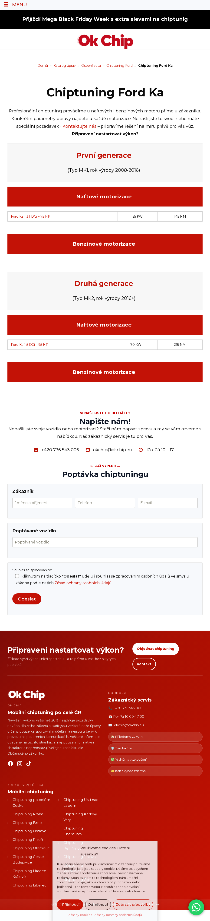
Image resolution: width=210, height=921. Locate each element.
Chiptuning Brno (27, 822)
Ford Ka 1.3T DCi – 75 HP (30, 216)
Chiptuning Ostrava (29, 831)
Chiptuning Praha (28, 814)
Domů (42, 66)
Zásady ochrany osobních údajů (118, 915)
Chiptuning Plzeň (28, 839)
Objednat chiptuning (155, 649)
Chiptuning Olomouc (31, 848)
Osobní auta (91, 66)
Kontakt (144, 664)
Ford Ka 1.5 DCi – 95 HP (29, 345)
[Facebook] (10, 764)
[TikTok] (29, 764)
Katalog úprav (64, 66)
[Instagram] (20, 764)
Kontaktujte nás (79, 126)
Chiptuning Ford (119, 66)
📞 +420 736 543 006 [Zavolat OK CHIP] (125, 708)
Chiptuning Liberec (29, 885)
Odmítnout (98, 904)
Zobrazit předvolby (133, 904)
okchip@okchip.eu (129, 725)
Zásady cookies (80, 915)
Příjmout (70, 904)
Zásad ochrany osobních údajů (83, 583)
